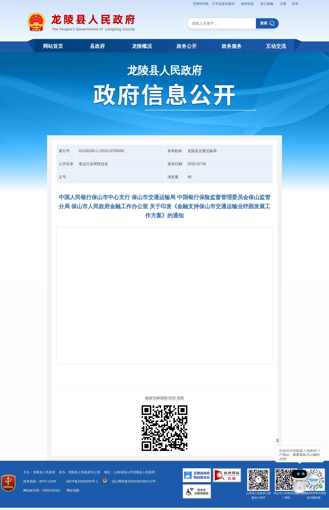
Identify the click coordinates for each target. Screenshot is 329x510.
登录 (295, 3)
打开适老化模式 (223, 3)
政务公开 (187, 46)
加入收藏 (266, 3)
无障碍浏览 (201, 3)
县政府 (97, 46)
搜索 (267, 23)
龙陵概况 (142, 46)
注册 (283, 3)
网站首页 (53, 46)
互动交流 (276, 46)
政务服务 (232, 46)
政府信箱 (247, 3)
